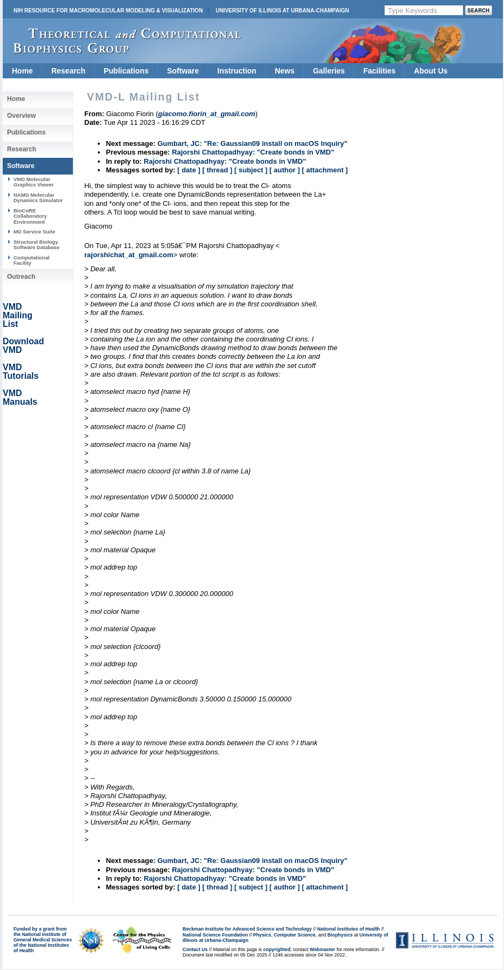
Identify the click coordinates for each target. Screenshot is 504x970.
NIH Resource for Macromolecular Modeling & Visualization (108, 11)
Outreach (21, 276)
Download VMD (23, 345)
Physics (262, 935)
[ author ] (285, 170)
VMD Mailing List (17, 315)
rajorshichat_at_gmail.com (128, 255)
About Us (430, 70)
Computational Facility (32, 260)
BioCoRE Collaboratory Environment (30, 216)
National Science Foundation (215, 935)
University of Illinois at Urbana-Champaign (282, 11)
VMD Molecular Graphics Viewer (33, 182)
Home (22, 70)
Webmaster (322, 949)
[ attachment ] (325, 170)
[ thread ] (217, 170)
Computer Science (294, 935)
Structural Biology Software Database (36, 244)
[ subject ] (250, 170)
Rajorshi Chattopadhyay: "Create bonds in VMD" (253, 152)
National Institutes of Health (348, 929)
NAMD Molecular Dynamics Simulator (38, 197)
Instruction (236, 70)
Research (68, 70)
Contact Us (195, 949)
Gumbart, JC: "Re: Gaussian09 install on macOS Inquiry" (252, 143)
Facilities (379, 70)
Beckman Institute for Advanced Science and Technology (247, 929)
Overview (21, 115)
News (285, 70)
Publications (126, 70)
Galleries (329, 70)
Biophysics (340, 935)
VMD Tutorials (20, 371)
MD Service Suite (34, 232)
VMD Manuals (20, 397)
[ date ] (188, 170)
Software (183, 70)
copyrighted (276, 949)
